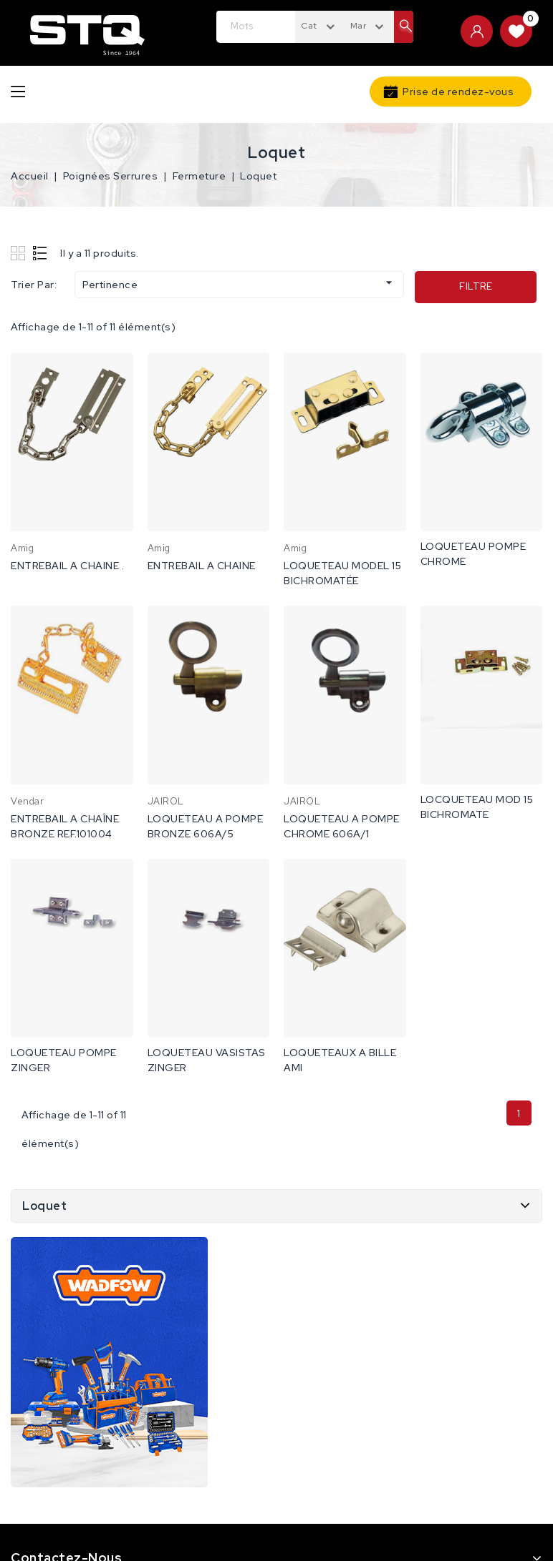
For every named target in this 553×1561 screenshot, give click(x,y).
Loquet (44, 1205)
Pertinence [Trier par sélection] (239, 283)
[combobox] (320, 25)
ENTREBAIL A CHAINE (202, 565)
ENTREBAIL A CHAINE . (67, 565)
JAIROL (166, 801)
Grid (20, 253)
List (40, 253)
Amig (22, 548)
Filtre (475, 286)
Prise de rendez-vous (458, 91)
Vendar (27, 801)
